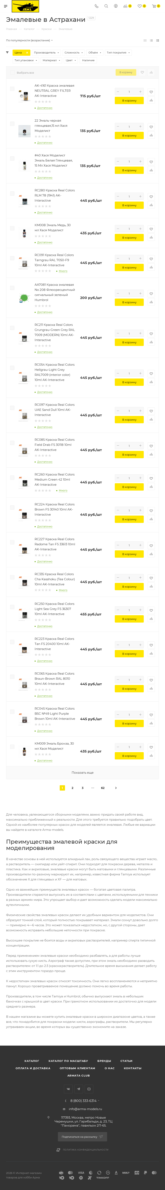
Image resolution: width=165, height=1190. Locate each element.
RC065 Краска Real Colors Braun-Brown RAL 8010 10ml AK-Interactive (54, 679)
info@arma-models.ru (85, 1109)
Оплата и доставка (33, 1068)
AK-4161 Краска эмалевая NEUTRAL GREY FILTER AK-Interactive (54, 91)
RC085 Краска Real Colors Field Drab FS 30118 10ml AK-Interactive (55, 445)
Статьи (126, 1060)
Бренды (104, 1060)
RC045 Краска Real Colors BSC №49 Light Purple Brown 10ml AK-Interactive (55, 714)
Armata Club (78, 1075)
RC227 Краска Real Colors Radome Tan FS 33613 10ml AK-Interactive (55, 544)
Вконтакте (68, 1089)
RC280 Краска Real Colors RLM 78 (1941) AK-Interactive (55, 195)
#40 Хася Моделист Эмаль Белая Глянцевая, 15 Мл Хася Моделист (54, 160)
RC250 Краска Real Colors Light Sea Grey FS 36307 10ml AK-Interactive (54, 609)
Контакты (133, 1068)
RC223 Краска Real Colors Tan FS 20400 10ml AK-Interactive (54, 644)
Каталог (31, 1060)
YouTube (89, 1089)
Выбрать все (25, 72)
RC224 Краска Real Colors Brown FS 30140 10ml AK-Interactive (55, 509)
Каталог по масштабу (68, 1060)
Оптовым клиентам (77, 1068)
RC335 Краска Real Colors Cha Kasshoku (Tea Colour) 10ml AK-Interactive (55, 579)
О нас (110, 1068)
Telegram (78, 1089)
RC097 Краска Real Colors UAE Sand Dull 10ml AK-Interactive (55, 410)
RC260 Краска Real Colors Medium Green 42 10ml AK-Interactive (55, 479)
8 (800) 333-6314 (83, 1101)
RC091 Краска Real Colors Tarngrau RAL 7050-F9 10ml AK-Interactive (54, 260)
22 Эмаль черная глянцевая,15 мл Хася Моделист (51, 126)
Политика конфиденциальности (86, 1150)
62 (102, 788)
